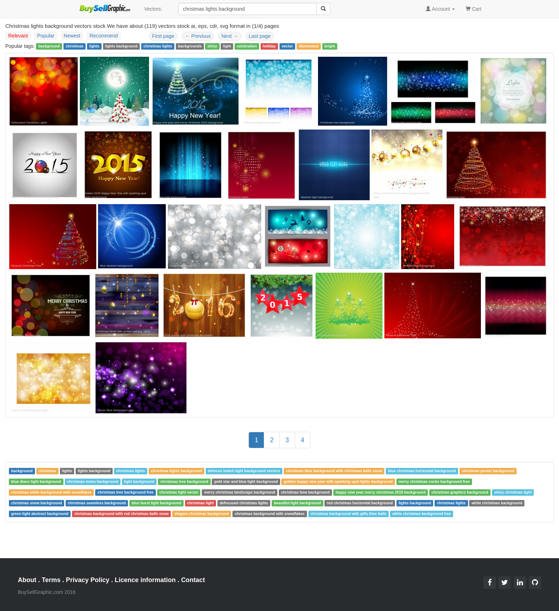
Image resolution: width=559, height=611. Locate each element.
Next (229, 36)
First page (163, 36)
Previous (198, 36)
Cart (473, 8)
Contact (193, 580)
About (27, 580)
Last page (260, 36)
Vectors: (153, 9)
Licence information (145, 580)
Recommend (103, 36)
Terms (51, 580)
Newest (72, 36)
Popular (45, 36)
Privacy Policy (87, 580)
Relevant (18, 36)
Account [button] (440, 9)
